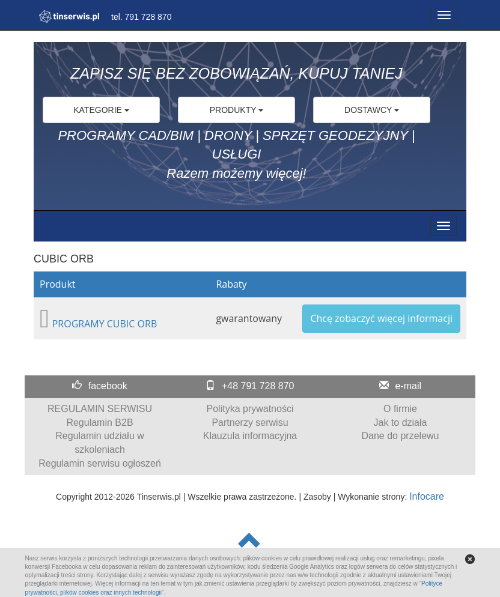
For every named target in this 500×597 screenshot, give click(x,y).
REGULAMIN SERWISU (99, 409)
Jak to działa (400, 422)
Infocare (426, 496)
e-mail (408, 386)
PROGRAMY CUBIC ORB (104, 323)
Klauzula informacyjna (250, 436)
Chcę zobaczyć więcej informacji (381, 318)
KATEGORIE (101, 110)
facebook (107, 386)
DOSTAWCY (371, 110)
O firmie (400, 409)
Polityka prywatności (250, 409)
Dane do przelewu (400, 436)
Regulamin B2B (99, 422)
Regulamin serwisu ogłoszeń (99, 463)
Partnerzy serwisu (250, 422)
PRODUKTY (236, 110)
